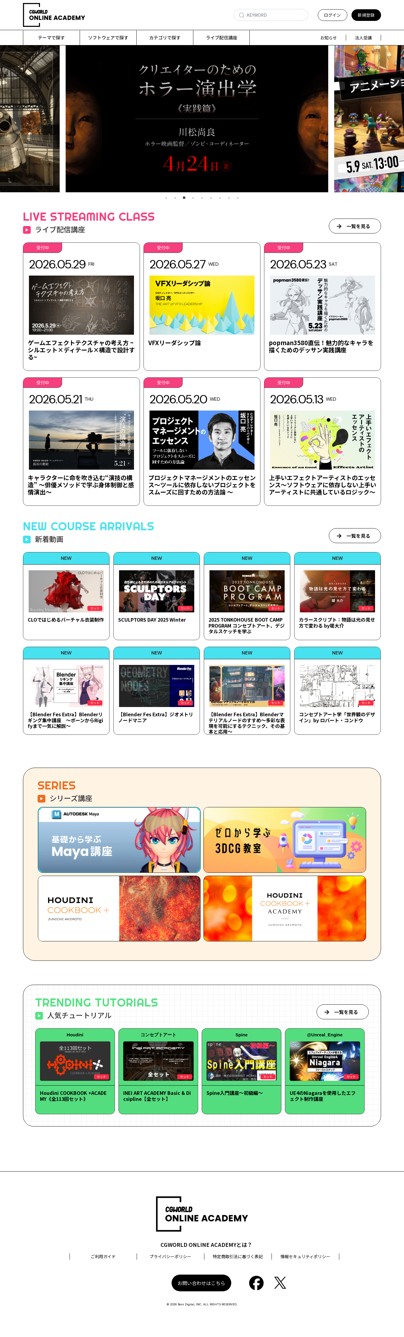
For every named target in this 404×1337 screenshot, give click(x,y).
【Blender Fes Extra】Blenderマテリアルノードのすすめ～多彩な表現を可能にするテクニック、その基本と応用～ (247, 723)
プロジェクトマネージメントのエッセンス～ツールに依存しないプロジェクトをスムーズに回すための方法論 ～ (202, 485)
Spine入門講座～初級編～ (234, 1093)
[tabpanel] (202, 119)
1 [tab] (166, 198)
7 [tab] (220, 198)
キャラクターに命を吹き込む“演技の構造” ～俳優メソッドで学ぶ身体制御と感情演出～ (81, 485)
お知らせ (328, 38)
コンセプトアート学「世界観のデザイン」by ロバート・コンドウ (337, 717)
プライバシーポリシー (170, 1257)
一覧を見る (358, 226)
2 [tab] (175, 198)
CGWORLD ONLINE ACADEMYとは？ (206, 1245)
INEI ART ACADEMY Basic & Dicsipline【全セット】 (157, 1095)
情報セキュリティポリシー (305, 1257)
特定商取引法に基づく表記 (238, 1257)
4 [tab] (193, 198)
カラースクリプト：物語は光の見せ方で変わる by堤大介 (337, 622)
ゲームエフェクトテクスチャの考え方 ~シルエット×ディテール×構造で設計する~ (81, 350)
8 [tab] (229, 198)
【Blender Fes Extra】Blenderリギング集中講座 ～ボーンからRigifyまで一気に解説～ (65, 720)
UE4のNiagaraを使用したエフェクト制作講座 (323, 1095)
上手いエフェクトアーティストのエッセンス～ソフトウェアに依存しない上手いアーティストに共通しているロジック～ (322, 485)
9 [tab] (238, 198)
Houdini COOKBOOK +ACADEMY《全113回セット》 (73, 1095)
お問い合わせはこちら (201, 1283)
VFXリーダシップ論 (174, 343)
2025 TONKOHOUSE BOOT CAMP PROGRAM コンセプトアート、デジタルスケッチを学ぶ (247, 625)
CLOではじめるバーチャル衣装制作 (66, 619)
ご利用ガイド (103, 1257)
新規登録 (366, 15)
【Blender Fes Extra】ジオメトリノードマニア (155, 717)
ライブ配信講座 (221, 37)
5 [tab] (202, 198)
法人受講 (363, 38)
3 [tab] (184, 198)
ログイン (332, 15)
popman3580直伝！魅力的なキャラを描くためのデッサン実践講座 (321, 346)
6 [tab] (211, 198)
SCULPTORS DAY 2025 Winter (152, 619)
